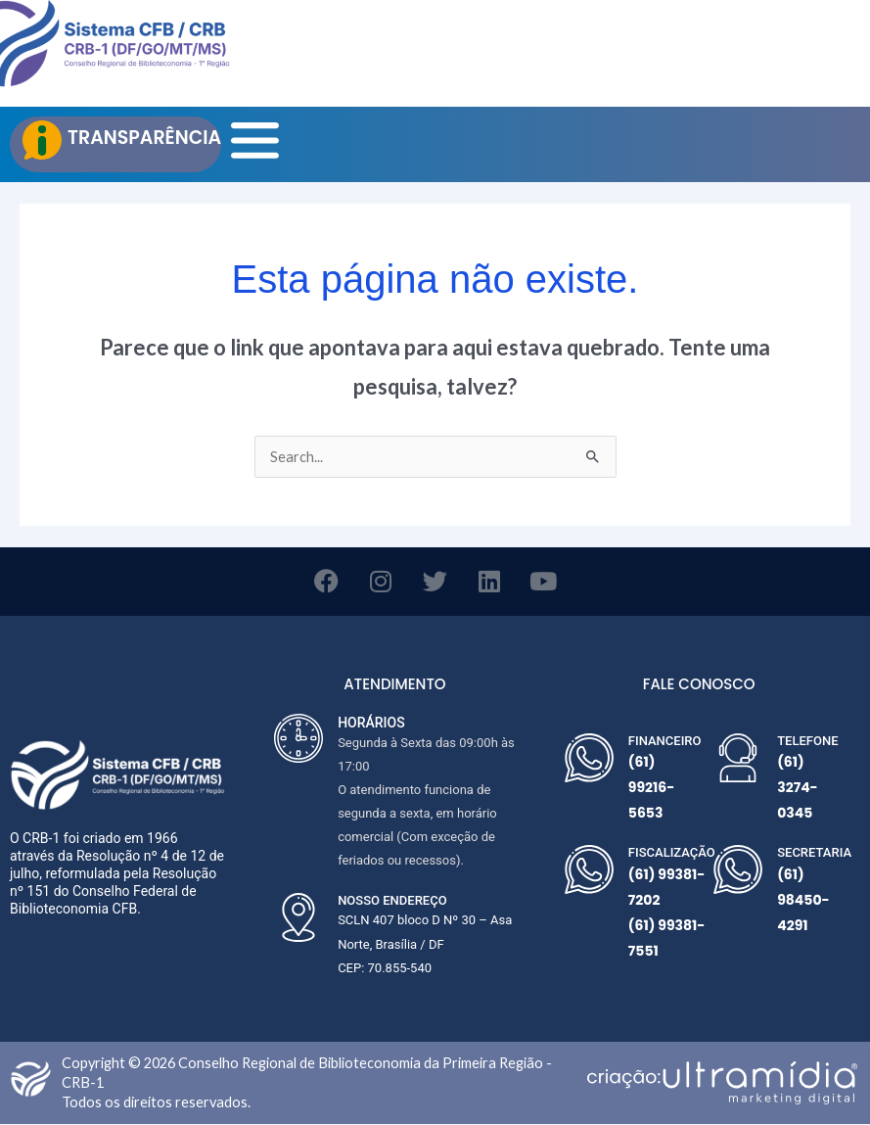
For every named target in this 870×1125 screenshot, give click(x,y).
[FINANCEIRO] (589, 757)
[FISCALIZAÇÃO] (589, 870)
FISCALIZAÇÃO (671, 853)
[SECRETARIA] (737, 870)
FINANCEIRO (665, 740)
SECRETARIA (814, 853)
